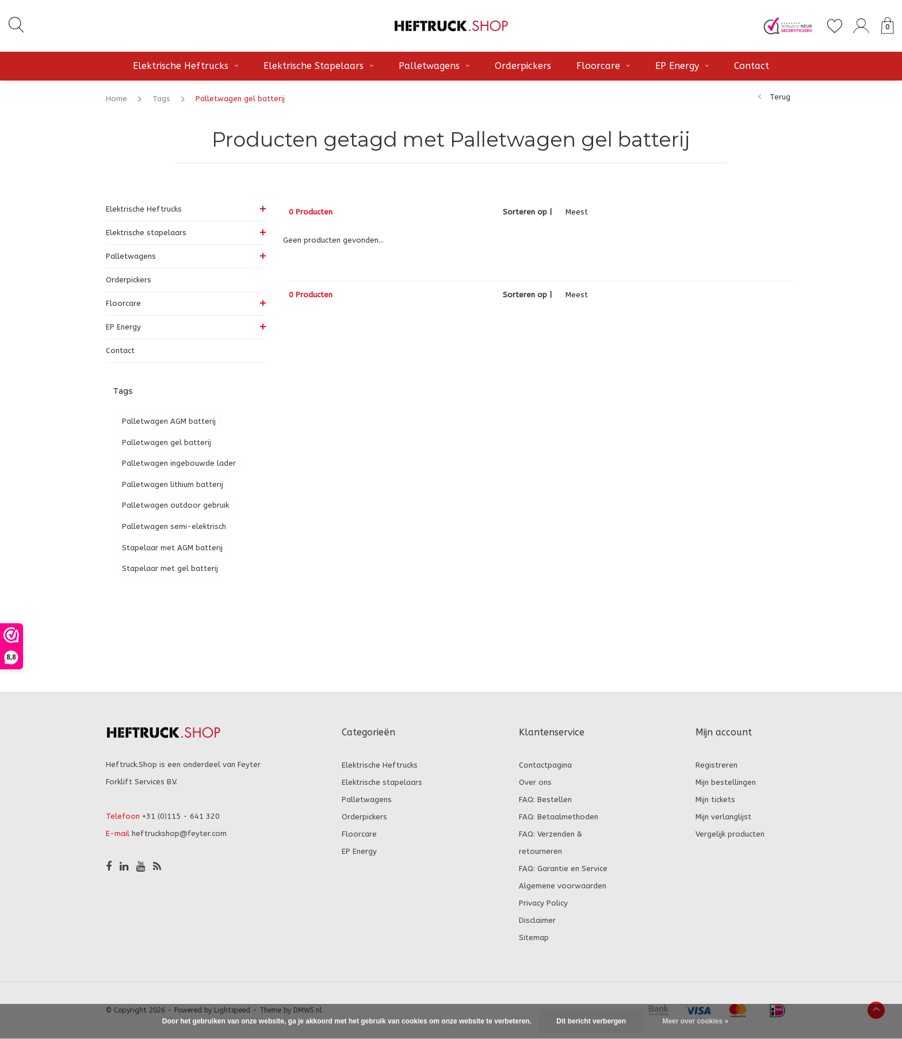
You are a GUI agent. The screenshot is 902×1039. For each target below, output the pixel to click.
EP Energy (682, 65)
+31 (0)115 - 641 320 (181, 816)
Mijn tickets (715, 799)
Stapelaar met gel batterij (170, 568)
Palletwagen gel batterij (240, 98)
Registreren (716, 765)
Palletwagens (434, 65)
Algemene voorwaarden (562, 885)
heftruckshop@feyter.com (179, 833)
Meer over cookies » (695, 1021)
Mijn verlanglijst (723, 816)
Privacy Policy (543, 903)
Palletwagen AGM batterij (169, 421)
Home (116, 98)
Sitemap (534, 937)
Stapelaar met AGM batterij (172, 547)
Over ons (535, 782)
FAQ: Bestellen (545, 799)
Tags (161, 98)
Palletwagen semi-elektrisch (174, 526)
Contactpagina (545, 765)
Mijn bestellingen (725, 782)
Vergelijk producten (730, 834)
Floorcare (603, 65)
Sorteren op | (527, 212)
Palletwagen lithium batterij (172, 484)
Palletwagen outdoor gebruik (175, 505)
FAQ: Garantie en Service (563, 868)
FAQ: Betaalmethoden (558, 816)
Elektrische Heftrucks (185, 65)
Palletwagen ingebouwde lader (179, 463)
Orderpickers (523, 65)
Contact (751, 65)
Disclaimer (537, 920)
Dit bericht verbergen (591, 1021)
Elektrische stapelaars (318, 65)
